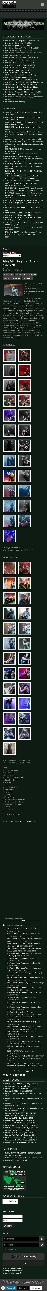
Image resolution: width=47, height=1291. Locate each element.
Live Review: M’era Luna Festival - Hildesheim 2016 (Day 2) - (24, 969)
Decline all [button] (23, 1288)
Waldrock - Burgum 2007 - (23, 1063)
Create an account (13, 1273)
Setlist (6, 274)
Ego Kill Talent (27, 278)
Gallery (18, 274)
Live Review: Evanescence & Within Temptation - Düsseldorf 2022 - (25, 944)
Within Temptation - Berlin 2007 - (25, 1056)
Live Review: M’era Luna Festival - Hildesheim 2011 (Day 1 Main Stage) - (24, 1027)
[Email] (13, 1220)
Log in (23, 1263)
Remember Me (10, 1249)
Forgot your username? (14, 1271)
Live (12, 274)
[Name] (13, 1216)
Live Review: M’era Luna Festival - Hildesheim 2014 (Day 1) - (24, 988)
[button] (4, 1075)
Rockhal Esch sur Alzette (12, 278)
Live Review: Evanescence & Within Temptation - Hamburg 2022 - (25, 939)
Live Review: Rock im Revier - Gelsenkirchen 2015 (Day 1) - (25, 979)
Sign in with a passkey (23, 1256)
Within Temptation (29, 274)
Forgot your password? (14, 1268)
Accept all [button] (11, 1288)
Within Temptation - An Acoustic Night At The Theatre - (23, 1042)
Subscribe (8, 1225)
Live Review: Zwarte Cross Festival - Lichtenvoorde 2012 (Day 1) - (24, 1013)
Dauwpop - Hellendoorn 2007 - (24, 1066)
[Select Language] (12, 255)
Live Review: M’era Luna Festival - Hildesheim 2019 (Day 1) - (24, 954)
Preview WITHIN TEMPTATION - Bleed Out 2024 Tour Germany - (24, 935)
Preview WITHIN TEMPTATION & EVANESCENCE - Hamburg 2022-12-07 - (24, 949)
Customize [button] (35, 1288)
